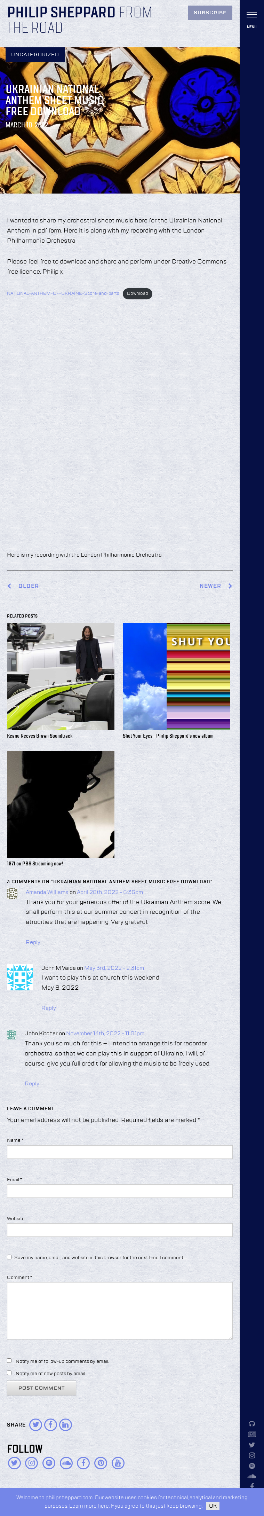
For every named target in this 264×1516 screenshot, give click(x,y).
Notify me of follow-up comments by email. (62, 1361)
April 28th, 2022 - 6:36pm (110, 892)
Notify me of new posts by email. (51, 1373)
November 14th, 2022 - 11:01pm (105, 1034)
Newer (216, 586)
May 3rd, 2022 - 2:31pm (114, 968)
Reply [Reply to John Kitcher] (32, 1084)
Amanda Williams (47, 892)
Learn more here (89, 1506)
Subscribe (210, 12)
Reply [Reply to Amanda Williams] (33, 942)
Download (137, 293)
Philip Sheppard (61, 13)
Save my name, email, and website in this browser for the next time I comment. (99, 1257)
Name (15, 1140)
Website (16, 1218)
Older (28, 586)
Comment (19, 1277)
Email (14, 1179)
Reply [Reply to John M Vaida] (48, 1008)
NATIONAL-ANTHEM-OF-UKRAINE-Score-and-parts (63, 293)
